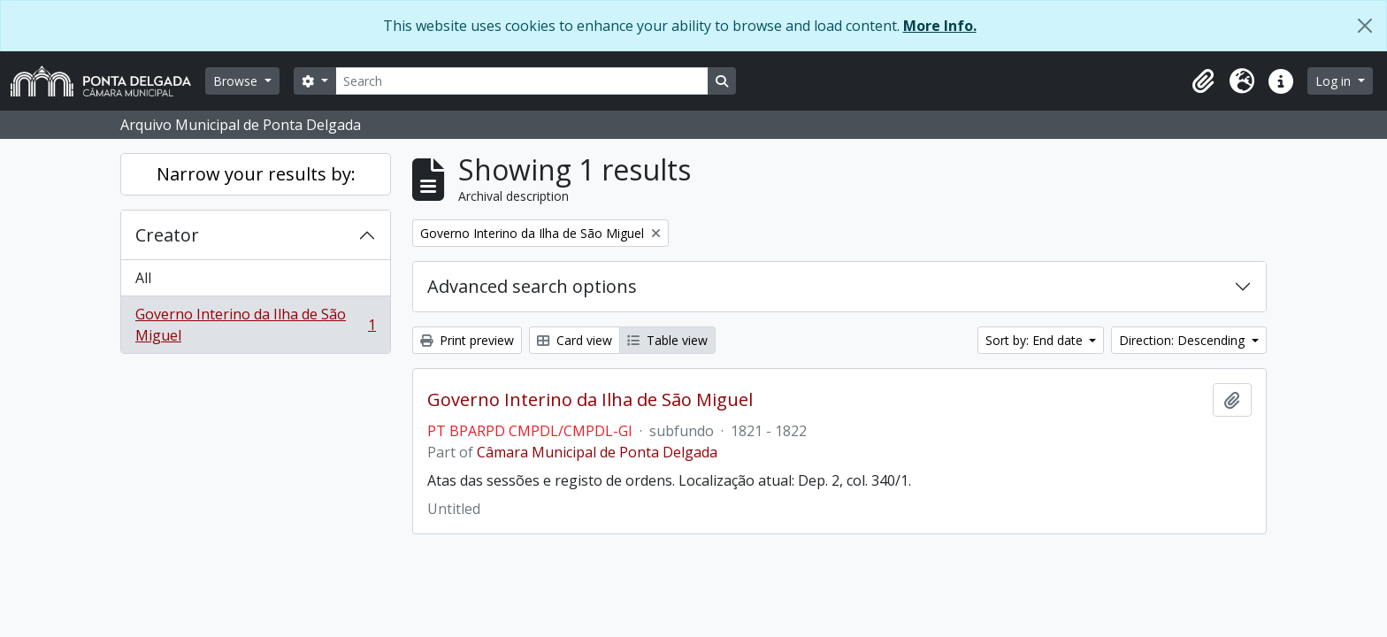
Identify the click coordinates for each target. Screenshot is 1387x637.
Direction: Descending (1183, 340)
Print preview (467, 340)
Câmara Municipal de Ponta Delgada (597, 452)
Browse (237, 81)
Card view (574, 340)
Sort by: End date (1035, 340)
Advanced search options (532, 286)
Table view (667, 340)
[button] (1203, 81)
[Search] (522, 81)
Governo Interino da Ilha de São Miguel (255, 324)
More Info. (940, 25)
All (143, 278)
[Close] (1365, 25)
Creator (167, 235)
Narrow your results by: (256, 174)
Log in (1334, 81)
